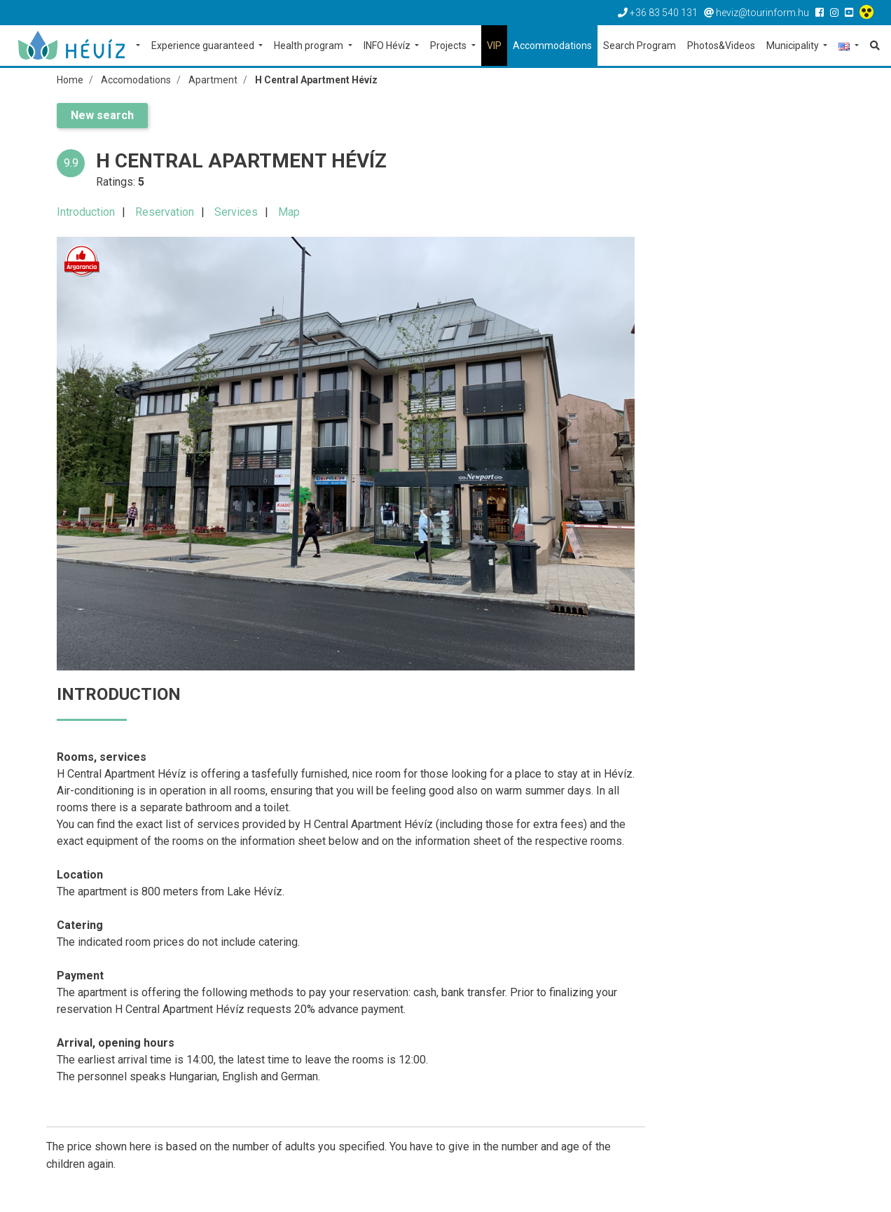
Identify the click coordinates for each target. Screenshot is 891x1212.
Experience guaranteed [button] (203, 45)
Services (236, 212)
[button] (848, 46)
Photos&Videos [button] (721, 45)
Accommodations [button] (552, 45)
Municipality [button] (793, 45)
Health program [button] (309, 45)
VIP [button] (494, 45)
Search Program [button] (639, 45)
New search (102, 115)
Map (289, 212)
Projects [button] (449, 45)
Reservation (164, 212)
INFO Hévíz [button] (388, 45)
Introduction (86, 212)
